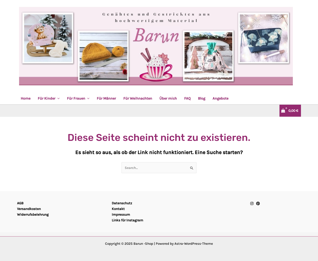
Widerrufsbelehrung (33, 214)
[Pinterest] (258, 203)
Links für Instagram (127, 220)
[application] (57, 98)
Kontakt (118, 209)
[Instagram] (252, 203)
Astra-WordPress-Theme (193, 243)
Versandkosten (29, 209)
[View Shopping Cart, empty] (288, 111)
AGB (20, 203)
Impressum (121, 214)
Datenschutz (122, 203)
